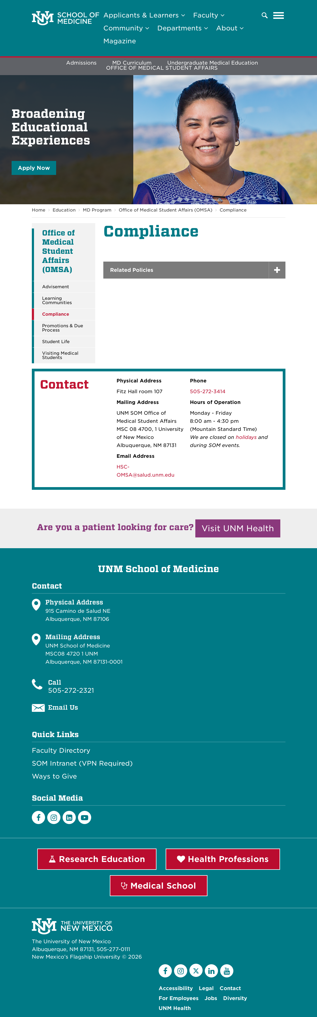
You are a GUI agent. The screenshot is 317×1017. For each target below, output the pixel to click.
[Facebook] (38, 817)
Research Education (97, 859)
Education (64, 210)
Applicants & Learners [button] (144, 15)
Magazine (119, 41)
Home (38, 210)
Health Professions (223, 859)
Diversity (235, 998)
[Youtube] (84, 817)
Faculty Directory (61, 750)
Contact (230, 988)
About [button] (230, 28)
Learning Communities (57, 300)
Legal (206, 988)
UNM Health (175, 1008)
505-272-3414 (208, 391)
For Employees (179, 998)
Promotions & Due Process (62, 328)
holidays (246, 437)
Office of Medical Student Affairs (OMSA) (165, 210)
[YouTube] (226, 970)
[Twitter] (196, 970)
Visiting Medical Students (60, 355)
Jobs (210, 998)
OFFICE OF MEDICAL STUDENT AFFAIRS (162, 68)
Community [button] (126, 28)
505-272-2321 (71, 690)
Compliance (233, 210)
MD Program (97, 210)
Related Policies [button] (131, 270)
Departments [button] (182, 28)
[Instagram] (53, 817)
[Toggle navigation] (278, 15)
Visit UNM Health (238, 528)
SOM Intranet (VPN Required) (82, 763)
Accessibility (176, 988)
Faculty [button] (208, 15)
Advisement (55, 287)
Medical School (158, 886)
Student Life (56, 342)
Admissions (81, 63)
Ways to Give (54, 776)
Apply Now (34, 168)
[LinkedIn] (69, 817)
